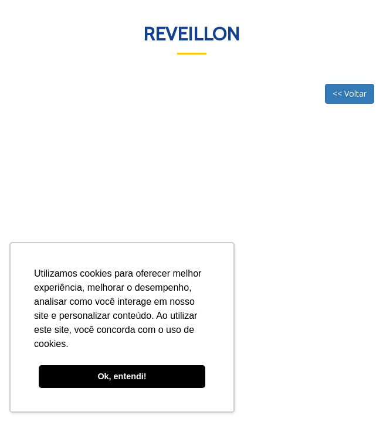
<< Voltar (350, 93)
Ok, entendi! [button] (121, 376)
